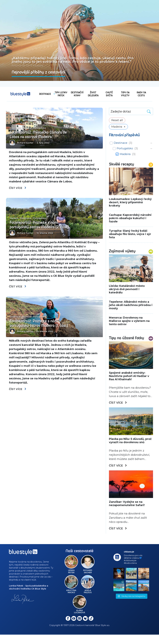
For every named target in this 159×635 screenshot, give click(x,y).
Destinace (15, 128)
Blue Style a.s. (102, 625)
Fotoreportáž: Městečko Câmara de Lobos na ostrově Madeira (40, 134)
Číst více (18, 188)
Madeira (26, 128)
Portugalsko (39, 128)
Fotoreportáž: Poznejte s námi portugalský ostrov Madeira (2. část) (41, 225)
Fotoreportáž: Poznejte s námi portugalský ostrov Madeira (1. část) (41, 323)
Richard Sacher (25, 143)
